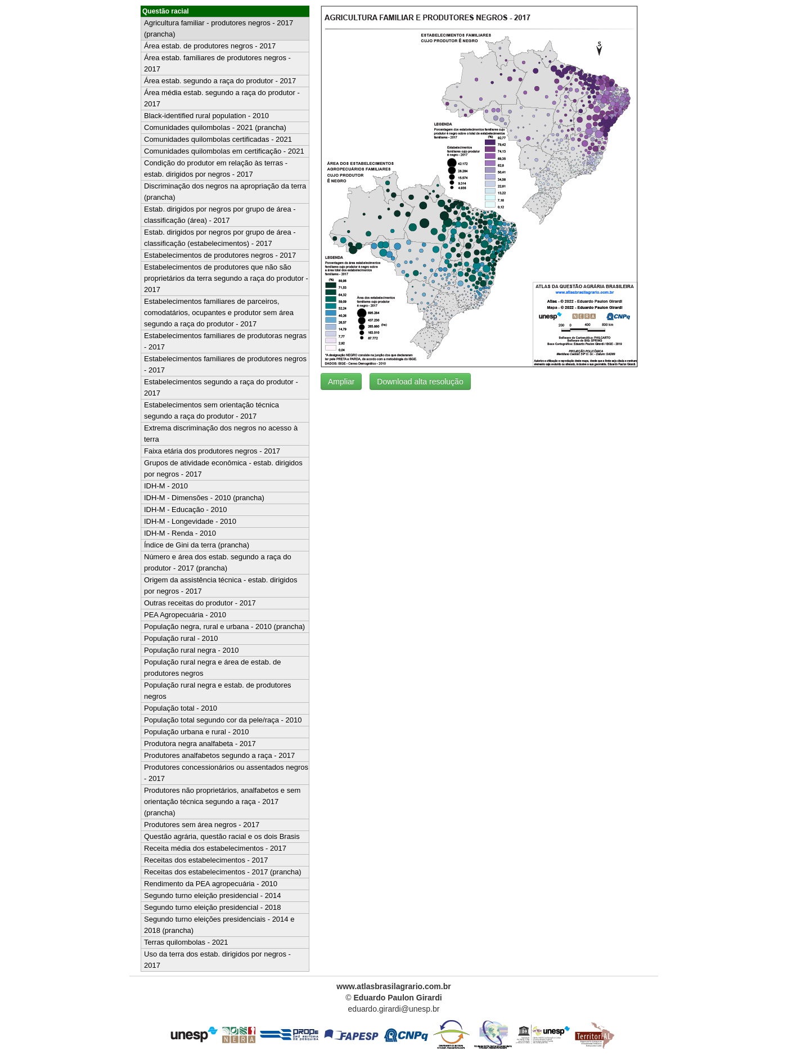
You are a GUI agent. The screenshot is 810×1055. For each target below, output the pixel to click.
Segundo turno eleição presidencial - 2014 (212, 895)
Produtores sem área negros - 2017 (201, 824)
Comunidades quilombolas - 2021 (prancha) (215, 127)
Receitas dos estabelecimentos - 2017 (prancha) (223, 872)
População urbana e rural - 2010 (196, 732)
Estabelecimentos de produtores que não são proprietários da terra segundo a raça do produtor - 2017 (226, 278)
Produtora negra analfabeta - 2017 (200, 743)
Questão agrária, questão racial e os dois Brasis (222, 836)
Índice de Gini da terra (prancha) (196, 545)
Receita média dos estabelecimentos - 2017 (215, 848)
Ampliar (341, 381)
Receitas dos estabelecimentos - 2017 (206, 860)
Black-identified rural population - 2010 (206, 115)
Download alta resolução (420, 381)
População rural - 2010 (181, 638)
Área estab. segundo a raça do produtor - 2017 (220, 81)
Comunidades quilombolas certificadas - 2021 (218, 139)
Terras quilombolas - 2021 (186, 942)
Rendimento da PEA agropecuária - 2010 (210, 883)
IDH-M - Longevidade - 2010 (190, 521)
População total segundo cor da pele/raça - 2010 (223, 720)
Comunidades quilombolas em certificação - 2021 (224, 151)
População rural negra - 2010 (191, 650)
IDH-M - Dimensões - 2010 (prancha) (204, 497)
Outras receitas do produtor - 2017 (200, 603)
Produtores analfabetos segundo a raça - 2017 (219, 755)
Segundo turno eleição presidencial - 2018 (212, 907)
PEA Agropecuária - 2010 (185, 614)
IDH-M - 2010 (166, 486)
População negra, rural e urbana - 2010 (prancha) (224, 626)
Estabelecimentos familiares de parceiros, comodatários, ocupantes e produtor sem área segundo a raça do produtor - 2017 (219, 312)
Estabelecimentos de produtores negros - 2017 (220, 255)
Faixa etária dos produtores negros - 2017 (212, 451)
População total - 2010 (180, 708)
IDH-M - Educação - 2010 (185, 509)
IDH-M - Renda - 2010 (180, 533)
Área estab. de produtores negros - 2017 (210, 46)
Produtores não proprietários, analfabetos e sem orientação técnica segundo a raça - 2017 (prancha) (222, 801)
